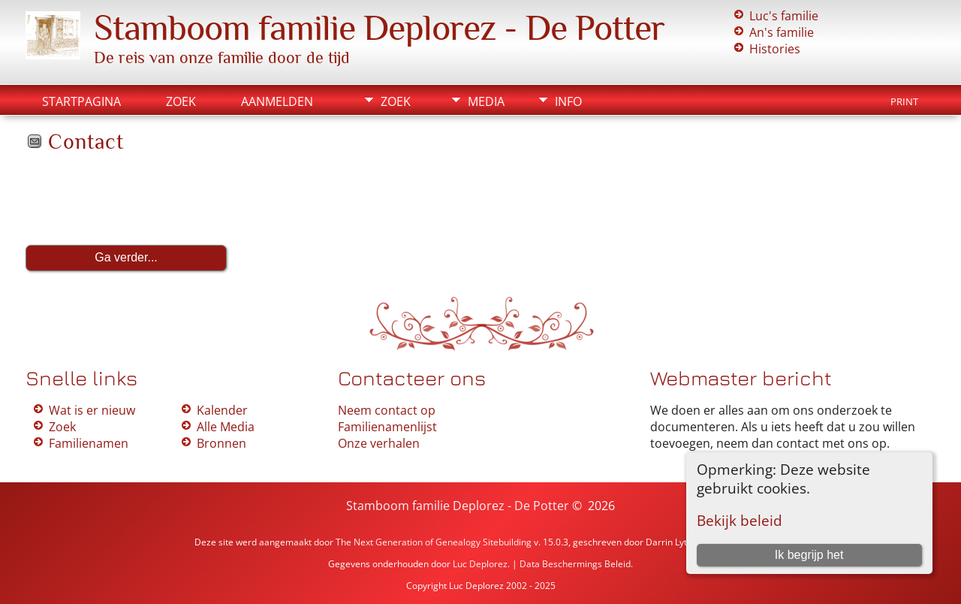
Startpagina (81, 101)
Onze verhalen (379, 443)
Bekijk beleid (739, 520)
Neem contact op (386, 410)
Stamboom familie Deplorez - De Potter (379, 28)
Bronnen (221, 443)
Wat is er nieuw (92, 410)
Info (568, 101)
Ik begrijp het (809, 554)
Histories (774, 49)
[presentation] (140, 199)
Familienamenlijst (387, 426)
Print (904, 101)
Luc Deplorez (480, 563)
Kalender (222, 410)
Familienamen (88, 443)
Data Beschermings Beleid (575, 563)
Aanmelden (277, 101)
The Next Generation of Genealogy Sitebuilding (434, 542)
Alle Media (226, 426)
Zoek (181, 101)
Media (486, 101)
